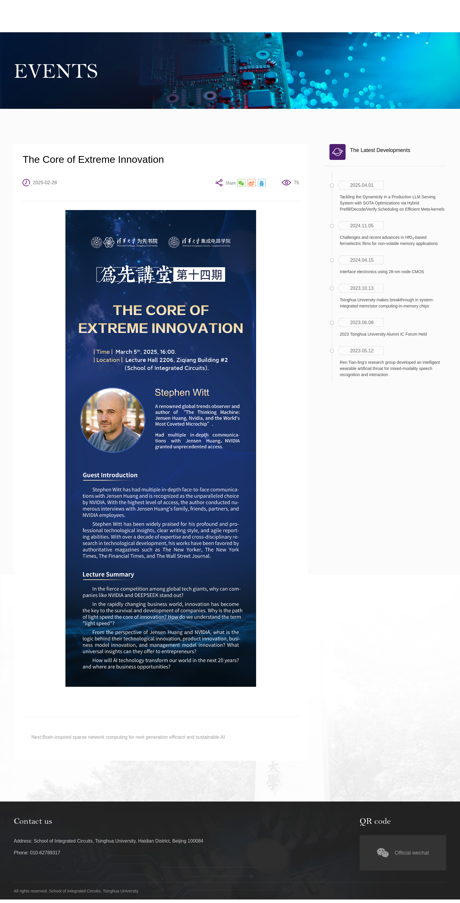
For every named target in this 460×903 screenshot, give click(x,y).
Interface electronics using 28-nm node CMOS (382, 271)
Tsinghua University (368, 6)
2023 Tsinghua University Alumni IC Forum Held (383, 334)
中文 (403, 6)
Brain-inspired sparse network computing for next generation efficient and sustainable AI (133, 737)
